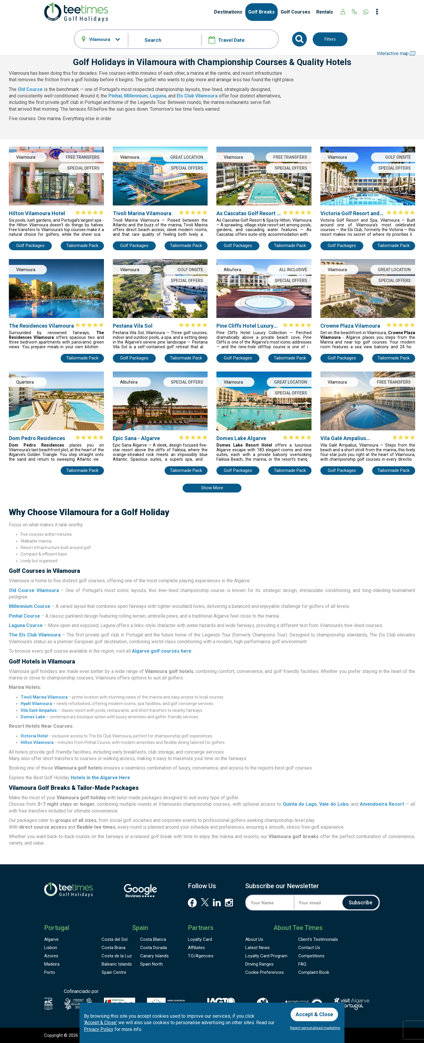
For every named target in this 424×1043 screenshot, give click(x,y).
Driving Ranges (259, 964)
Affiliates (196, 947)
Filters (330, 39)
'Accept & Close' (100, 1022)
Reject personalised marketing (315, 1028)
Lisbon (50, 947)
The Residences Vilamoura (41, 326)
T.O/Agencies (200, 956)
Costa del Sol (114, 939)
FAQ (302, 964)
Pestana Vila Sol (133, 326)
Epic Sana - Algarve (136, 438)
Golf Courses (295, 12)
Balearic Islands (117, 964)
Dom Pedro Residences (37, 438)
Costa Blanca (153, 939)
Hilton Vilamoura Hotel (37, 213)
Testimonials (318, 939)
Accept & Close (314, 1014)
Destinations (228, 12)
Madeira (51, 964)
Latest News (257, 947)
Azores (51, 956)
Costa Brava (113, 947)
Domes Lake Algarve (241, 438)
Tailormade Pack (82, 245)
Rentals (324, 12)
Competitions (311, 956)
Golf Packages (30, 245)
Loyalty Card (200, 939)
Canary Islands (154, 956)
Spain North (151, 964)
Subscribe (360, 902)
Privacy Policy (98, 1029)
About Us (254, 939)
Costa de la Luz (117, 956)
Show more (212, 487)
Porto (49, 972)
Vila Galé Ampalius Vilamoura (343, 438)
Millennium (136, 96)
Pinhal (115, 96)
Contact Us (309, 947)
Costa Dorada (153, 947)
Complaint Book (313, 972)
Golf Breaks (261, 12)
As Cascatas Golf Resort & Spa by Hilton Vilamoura (248, 213)
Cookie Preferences (264, 972)
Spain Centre (114, 972)
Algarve (51, 939)
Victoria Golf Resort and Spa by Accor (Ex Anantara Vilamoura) (352, 213)
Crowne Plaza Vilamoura (350, 326)
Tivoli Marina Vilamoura (142, 213)
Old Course (30, 89)
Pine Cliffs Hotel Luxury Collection (245, 326)
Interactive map (396, 53)
